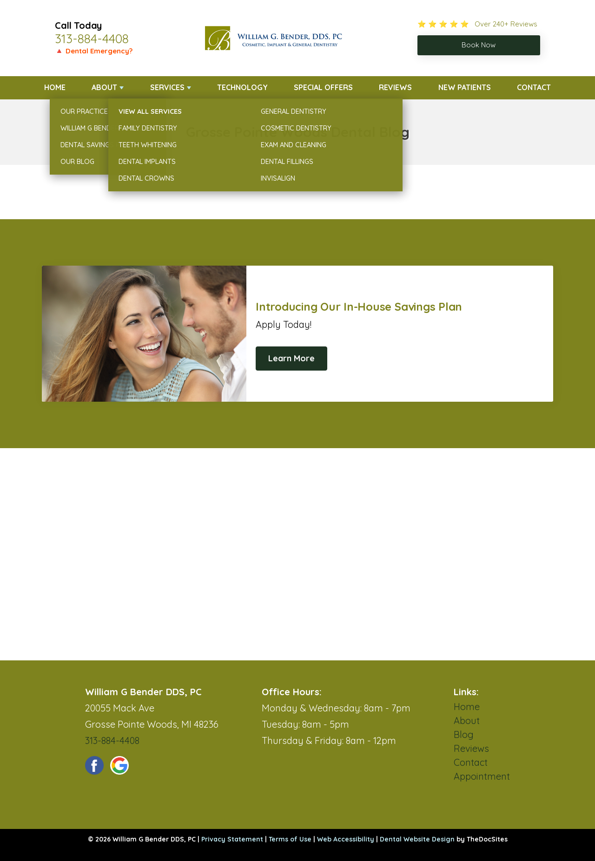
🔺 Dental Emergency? (93, 50)
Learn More (291, 358)
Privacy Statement (232, 839)
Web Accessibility (345, 839)
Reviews (395, 87)
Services (167, 87)
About (104, 87)
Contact (534, 87)
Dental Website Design (417, 839)
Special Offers (323, 87)
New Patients (464, 87)
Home (55, 87)
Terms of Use (290, 839)
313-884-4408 (92, 38)
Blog (464, 734)
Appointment (482, 776)
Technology (242, 87)
